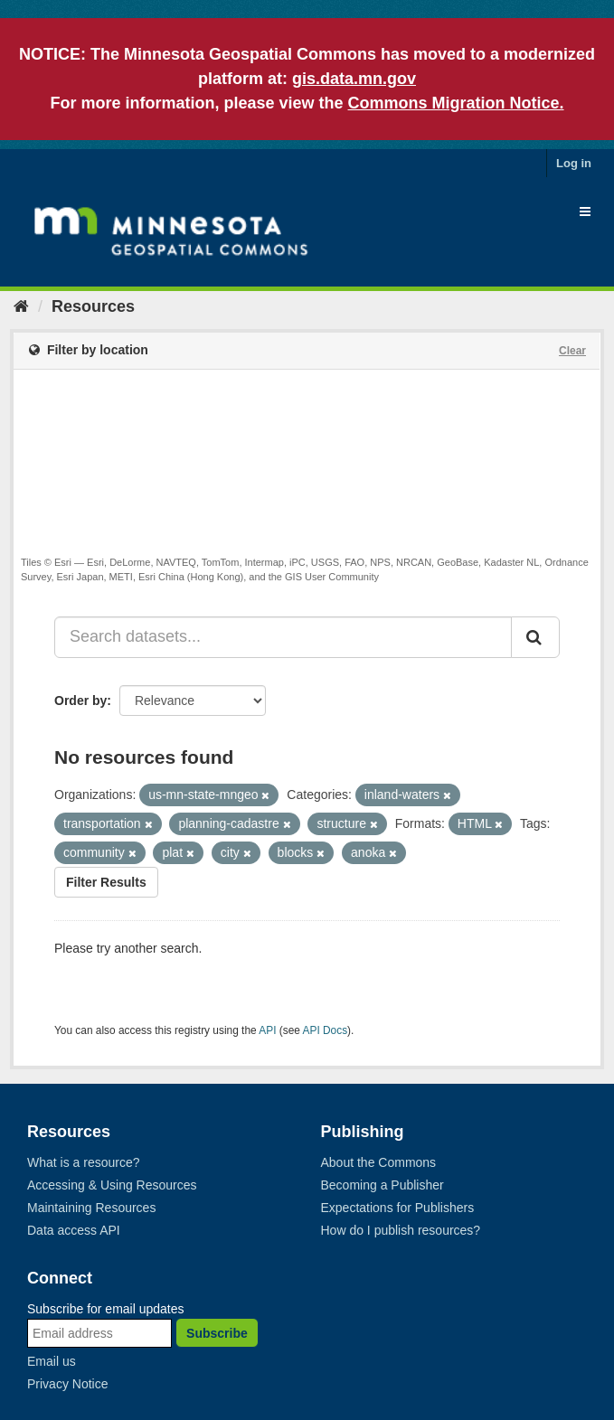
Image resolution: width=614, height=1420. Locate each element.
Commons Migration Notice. (456, 103)
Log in (573, 163)
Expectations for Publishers (398, 1207)
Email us (51, 1361)
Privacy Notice (67, 1384)
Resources (93, 306)
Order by (80, 700)
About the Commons (379, 1162)
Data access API (73, 1230)
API (267, 1030)
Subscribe (217, 1333)
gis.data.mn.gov (354, 79)
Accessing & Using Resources (112, 1185)
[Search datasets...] (283, 637)
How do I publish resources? (401, 1230)
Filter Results (106, 882)
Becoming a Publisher (382, 1185)
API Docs (325, 1030)
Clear (572, 350)
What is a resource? (83, 1162)
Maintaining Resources (91, 1207)
